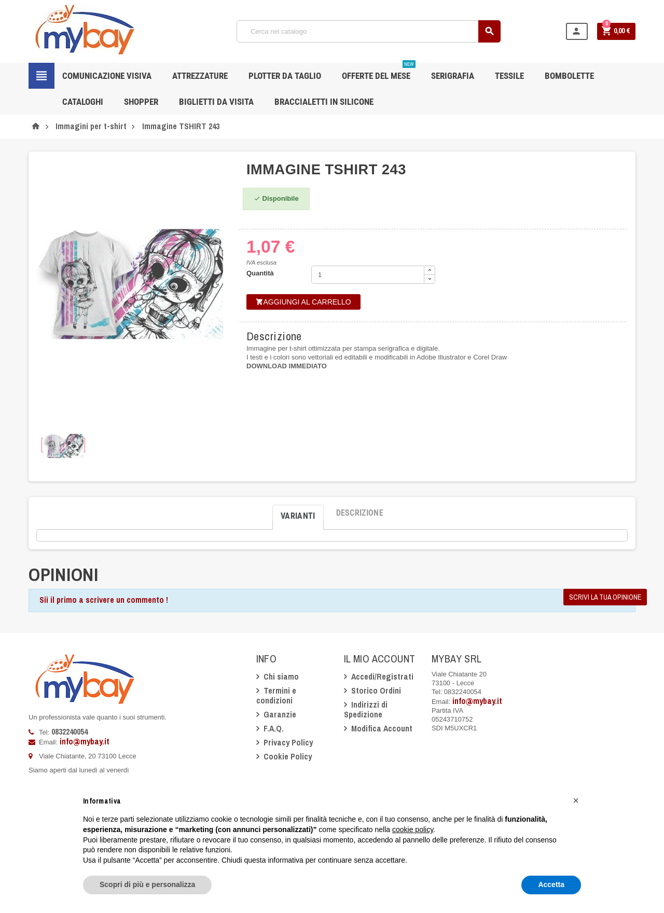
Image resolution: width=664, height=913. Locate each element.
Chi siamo (281, 676)
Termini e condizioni (276, 695)
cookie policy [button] (412, 829)
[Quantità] (367, 275)
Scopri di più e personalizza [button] (147, 884)
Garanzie (280, 714)
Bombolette (569, 76)
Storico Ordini (376, 690)
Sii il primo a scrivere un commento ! (103, 599)
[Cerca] (368, 31)
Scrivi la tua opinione (605, 597)
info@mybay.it (84, 741)
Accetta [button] (551, 884)
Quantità (260, 273)
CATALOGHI (82, 101)
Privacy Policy (288, 742)
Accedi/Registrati (382, 676)
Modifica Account (381, 728)
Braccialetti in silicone (324, 101)
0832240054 (69, 731)
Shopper (141, 101)
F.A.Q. (274, 728)
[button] (576, 800)
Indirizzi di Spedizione (366, 709)
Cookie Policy (288, 756)
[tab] (298, 513)
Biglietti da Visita (216, 101)
